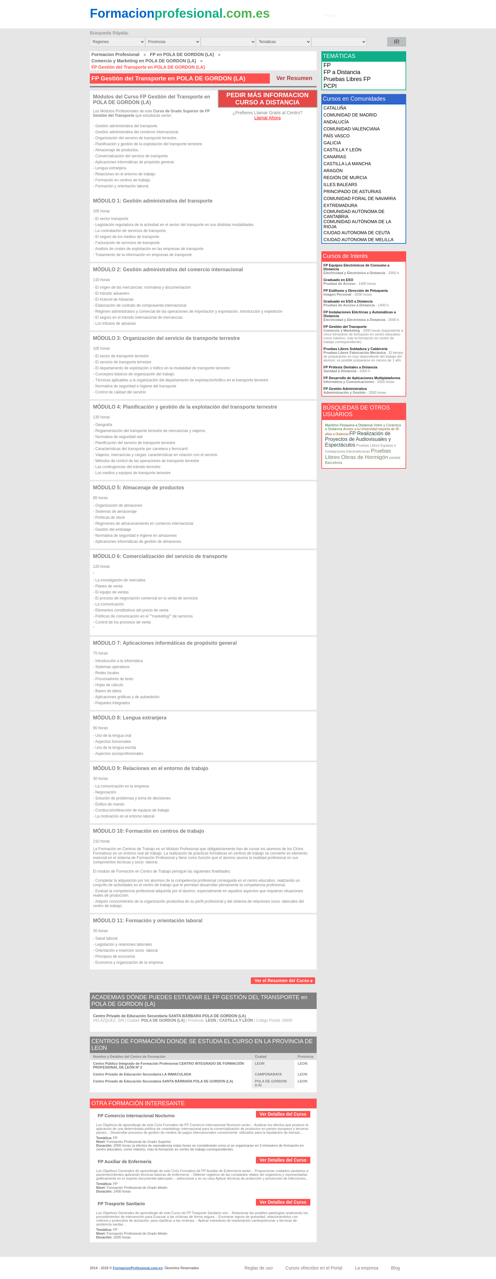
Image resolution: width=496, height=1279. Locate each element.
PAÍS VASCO (337, 135)
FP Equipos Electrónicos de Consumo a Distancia (356, 267)
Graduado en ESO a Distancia (348, 301)
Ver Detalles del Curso (283, 1114)
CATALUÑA (335, 107)
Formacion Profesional (115, 54)
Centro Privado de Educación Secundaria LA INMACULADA (142, 1074)
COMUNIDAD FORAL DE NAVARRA (360, 198)
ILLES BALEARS (340, 184)
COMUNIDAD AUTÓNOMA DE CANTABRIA (354, 214)
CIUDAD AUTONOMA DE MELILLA (359, 239)
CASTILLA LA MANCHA (347, 163)
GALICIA (332, 142)
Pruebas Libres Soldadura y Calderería (356, 349)
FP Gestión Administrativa (345, 389)
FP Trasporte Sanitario (121, 1203)
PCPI (330, 86)
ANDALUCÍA (336, 121)
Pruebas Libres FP (347, 79)
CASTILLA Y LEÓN (343, 149)
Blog (395, 1267)
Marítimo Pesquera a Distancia (349, 425)
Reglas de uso (259, 1267)
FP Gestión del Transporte (345, 327)
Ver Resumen (294, 78)
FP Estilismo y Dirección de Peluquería (356, 290)
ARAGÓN (333, 170)
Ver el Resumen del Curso (284, 980)
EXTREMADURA (340, 205)
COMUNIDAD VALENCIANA (352, 128)
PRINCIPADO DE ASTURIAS (352, 191)
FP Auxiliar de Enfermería (125, 1161)
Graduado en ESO (338, 280)
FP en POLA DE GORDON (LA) (182, 54)
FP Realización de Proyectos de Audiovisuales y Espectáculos (358, 439)
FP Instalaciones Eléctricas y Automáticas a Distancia (360, 314)
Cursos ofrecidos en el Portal (313, 1267)
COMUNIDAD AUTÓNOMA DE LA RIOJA (357, 224)
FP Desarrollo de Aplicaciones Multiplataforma (362, 378)
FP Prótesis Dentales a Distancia (350, 367)
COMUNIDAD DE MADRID (350, 114)
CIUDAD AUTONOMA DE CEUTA (357, 232)
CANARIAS (335, 156)
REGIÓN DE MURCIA (345, 177)
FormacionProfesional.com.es (138, 1268)
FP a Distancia (342, 72)
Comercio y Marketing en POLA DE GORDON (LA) (143, 60)
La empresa (366, 1267)
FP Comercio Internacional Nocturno (136, 1115)
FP (327, 65)
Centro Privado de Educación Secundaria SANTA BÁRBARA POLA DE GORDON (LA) (169, 1016)
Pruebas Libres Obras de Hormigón (358, 454)
